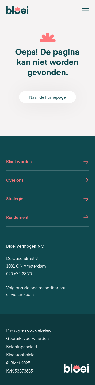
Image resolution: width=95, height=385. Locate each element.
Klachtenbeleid (20, 354)
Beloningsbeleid (21, 346)
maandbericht (52, 287)
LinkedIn (25, 294)
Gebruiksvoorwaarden (27, 338)
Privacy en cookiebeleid (29, 330)
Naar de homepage (47, 97)
